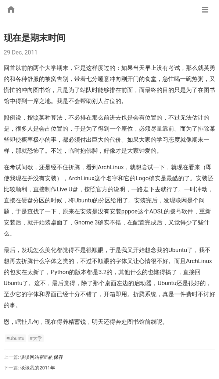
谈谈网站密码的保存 (41, 357)
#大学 (36, 338)
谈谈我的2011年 (37, 368)
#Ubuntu (15, 338)
